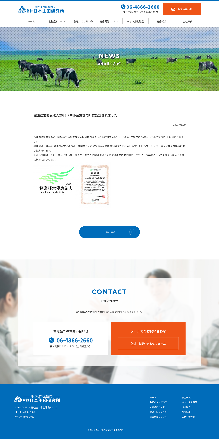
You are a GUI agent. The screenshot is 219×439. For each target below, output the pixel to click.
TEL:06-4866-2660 (24, 412)
